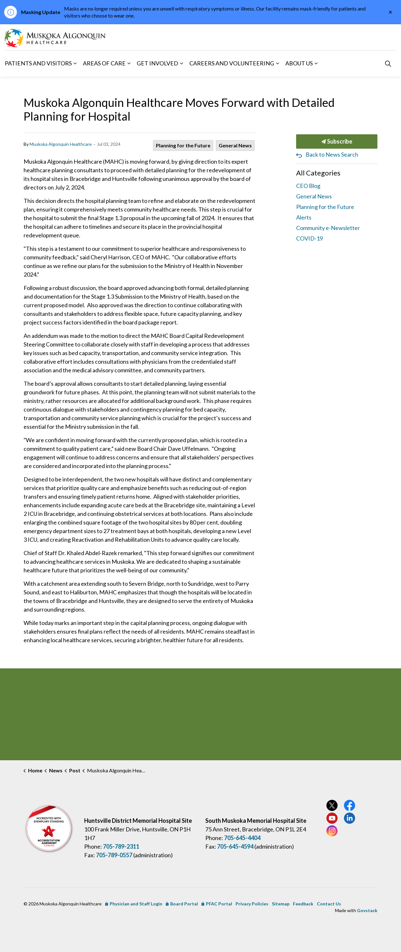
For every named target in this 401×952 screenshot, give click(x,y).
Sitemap (280, 903)
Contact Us (329, 903)
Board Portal (182, 903)
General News (235, 145)
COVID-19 (309, 238)
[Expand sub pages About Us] (316, 63)
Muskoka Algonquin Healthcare (61, 144)
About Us (299, 63)
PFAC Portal (216, 903)
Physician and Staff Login (133, 903)
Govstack (367, 910)
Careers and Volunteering (231, 63)
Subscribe (336, 141)
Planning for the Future (183, 145)
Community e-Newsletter (328, 227)
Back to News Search (332, 154)
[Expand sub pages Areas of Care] (129, 63)
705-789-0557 (114, 855)
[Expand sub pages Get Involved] (181, 63)
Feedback (303, 903)
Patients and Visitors (38, 63)
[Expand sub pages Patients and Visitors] (75, 63)
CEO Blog (308, 185)
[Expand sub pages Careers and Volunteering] (277, 63)
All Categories (318, 172)
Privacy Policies (252, 903)
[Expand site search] (388, 63)
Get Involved (157, 63)
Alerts (303, 217)
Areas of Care (104, 63)
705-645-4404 (242, 837)
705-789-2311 (121, 846)
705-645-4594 (235, 846)
